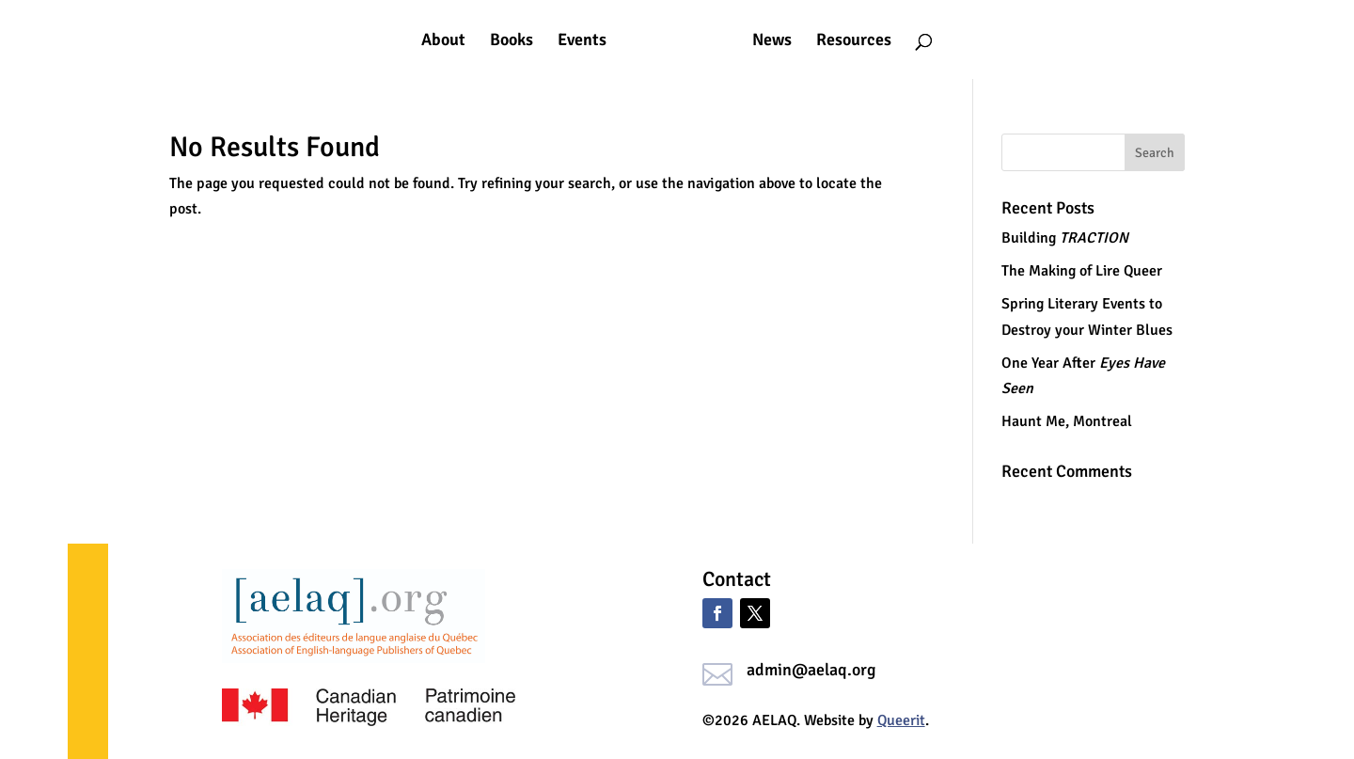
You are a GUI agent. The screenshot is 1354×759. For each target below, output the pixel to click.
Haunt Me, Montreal (1066, 421)
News (772, 41)
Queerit (901, 720)
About (443, 41)
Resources (853, 41)
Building (1064, 238)
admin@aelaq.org (811, 669)
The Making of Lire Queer (1081, 270)
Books (511, 41)
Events (582, 41)
